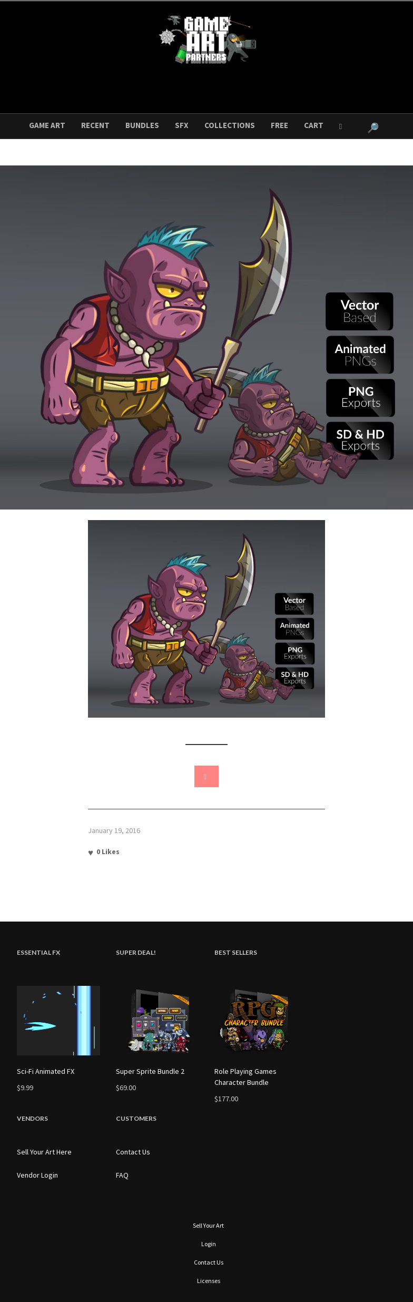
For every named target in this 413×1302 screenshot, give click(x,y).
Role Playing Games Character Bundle (245, 1076)
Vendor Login (37, 1175)
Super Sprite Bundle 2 (150, 1071)
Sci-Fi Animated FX (45, 1071)
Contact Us (133, 1152)
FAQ (122, 1175)
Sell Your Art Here (44, 1152)
